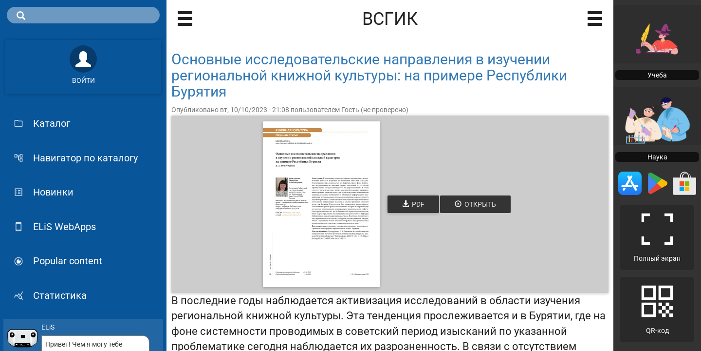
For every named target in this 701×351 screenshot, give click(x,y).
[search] (83, 15)
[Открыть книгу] (321, 204)
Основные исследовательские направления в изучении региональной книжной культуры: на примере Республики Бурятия (369, 75)
